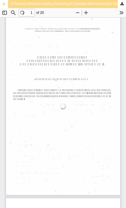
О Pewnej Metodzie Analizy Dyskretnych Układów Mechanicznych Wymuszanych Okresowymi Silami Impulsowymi (68, 4)
